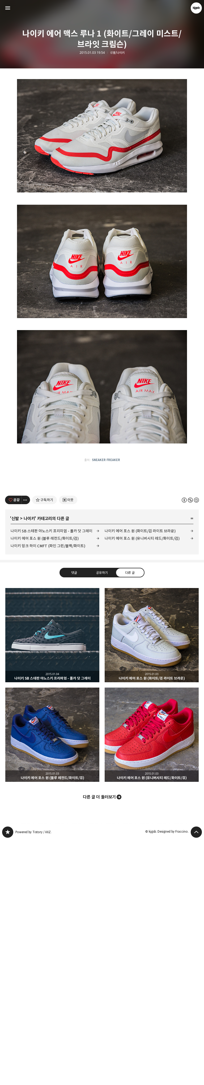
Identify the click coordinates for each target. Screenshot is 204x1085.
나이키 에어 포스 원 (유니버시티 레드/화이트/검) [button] (152, 979)
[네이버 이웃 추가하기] (68, 745)
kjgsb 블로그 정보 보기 (196, 8)
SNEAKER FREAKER (106, 630)
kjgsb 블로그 (7, 1077)
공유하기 (102, 817)
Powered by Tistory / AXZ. (33, 1077)
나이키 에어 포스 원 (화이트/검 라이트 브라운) (140, 775)
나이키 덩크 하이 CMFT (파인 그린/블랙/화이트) (48, 790)
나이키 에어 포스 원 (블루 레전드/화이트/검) (45, 783)
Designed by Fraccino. (173, 1076)
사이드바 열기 (7, 8)
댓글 (74, 817)
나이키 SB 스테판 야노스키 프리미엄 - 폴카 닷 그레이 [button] (52, 880)
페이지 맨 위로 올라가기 (196, 1077)
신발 (15, 763)
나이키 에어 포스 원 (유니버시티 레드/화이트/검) (142, 783)
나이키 (29, 763)
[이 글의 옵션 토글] (26, 745)
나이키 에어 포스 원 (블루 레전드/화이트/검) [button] (52, 979)
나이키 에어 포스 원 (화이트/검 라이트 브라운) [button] (152, 880)
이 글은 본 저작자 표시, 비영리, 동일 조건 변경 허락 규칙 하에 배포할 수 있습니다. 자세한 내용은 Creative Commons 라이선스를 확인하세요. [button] (190, 744)
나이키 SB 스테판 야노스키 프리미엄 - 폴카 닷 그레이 (51, 775)
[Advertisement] (102, 119)
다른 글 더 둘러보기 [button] (99, 1042)
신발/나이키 (117, 53)
